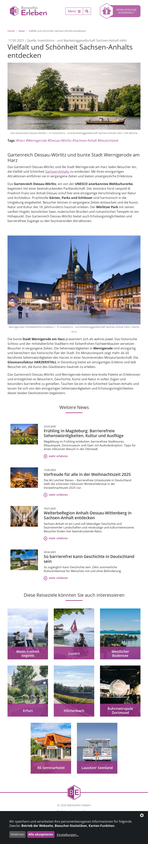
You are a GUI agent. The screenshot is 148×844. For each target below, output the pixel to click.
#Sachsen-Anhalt (84, 140)
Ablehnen (17, 834)
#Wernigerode (36, 140)
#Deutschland (108, 140)
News (21, 31)
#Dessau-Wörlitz (60, 140)
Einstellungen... (68, 835)
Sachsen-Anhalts (57, 171)
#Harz (20, 140)
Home (11, 31)
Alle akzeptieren (40, 834)
